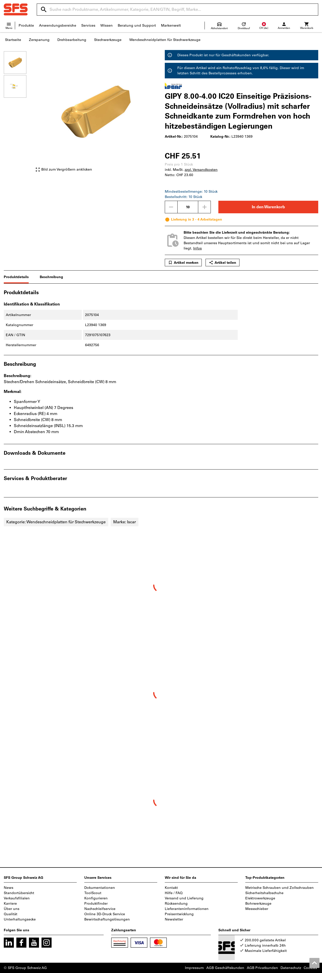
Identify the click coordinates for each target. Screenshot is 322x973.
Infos (197, 248)
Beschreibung (51, 277)
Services (88, 25)
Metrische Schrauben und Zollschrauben (279, 888)
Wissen (106, 25)
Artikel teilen (222, 262)
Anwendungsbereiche (57, 25)
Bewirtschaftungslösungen (107, 919)
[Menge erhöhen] (204, 207)
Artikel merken (183, 262)
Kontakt (171, 888)
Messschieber (256, 909)
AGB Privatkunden (262, 968)
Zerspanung (39, 40)
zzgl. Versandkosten (201, 170)
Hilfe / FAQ (174, 893)
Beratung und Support (137, 25)
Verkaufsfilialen (17, 898)
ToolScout (92, 893)
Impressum (194, 968)
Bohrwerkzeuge (258, 903)
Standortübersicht (19, 893)
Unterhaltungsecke (20, 919)
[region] (19, 114)
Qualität (10, 914)
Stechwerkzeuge (108, 40)
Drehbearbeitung (71, 40)
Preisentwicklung (179, 914)
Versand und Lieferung (184, 898)
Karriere (10, 903)
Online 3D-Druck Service (104, 914)
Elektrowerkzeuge (260, 898)
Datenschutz (290, 968)
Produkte (26, 25)
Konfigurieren (96, 898)
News (8, 888)
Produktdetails (16, 277)
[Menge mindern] (171, 207)
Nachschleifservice (99, 909)
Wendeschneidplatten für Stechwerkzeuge (164, 40)
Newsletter (174, 919)
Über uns (11, 909)
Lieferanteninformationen (187, 909)
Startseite (13, 40)
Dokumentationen (99, 888)
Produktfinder (96, 903)
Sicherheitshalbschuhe (264, 893)
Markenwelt (171, 25)
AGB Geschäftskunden (225, 968)
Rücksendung (176, 903)
